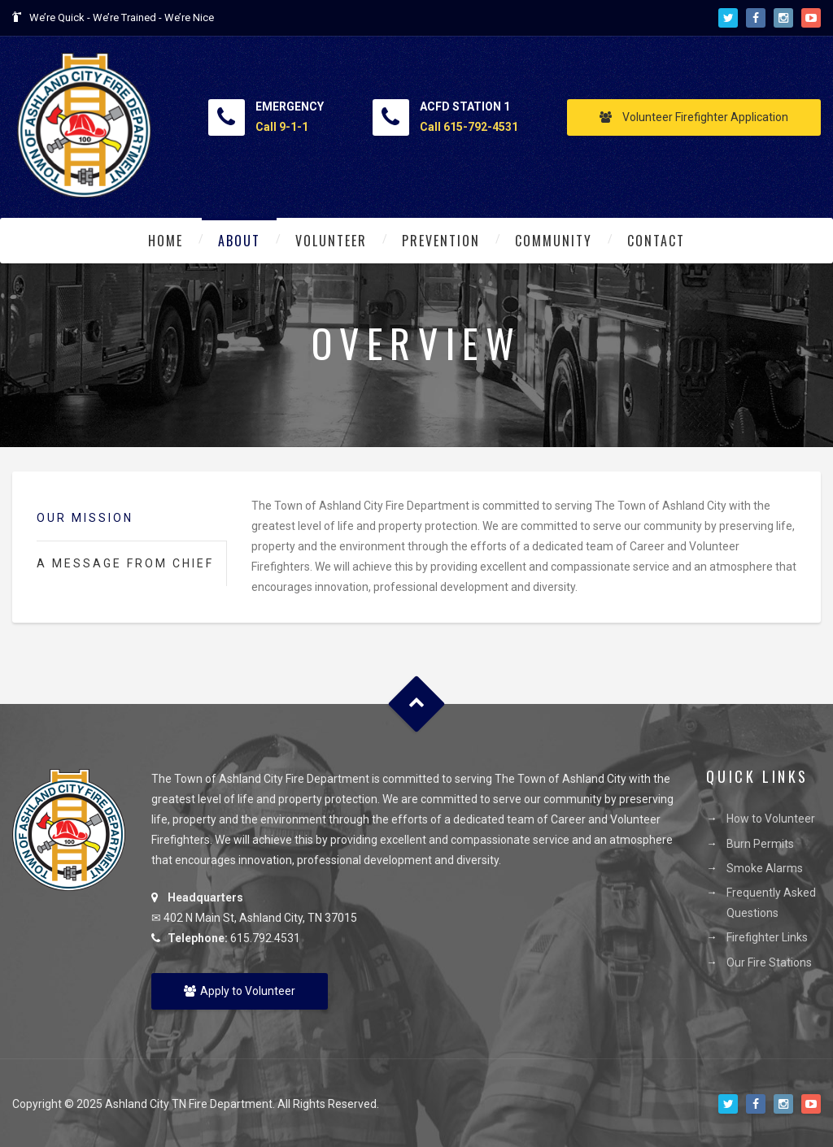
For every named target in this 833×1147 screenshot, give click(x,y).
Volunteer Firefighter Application (694, 117)
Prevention (441, 240)
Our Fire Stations (769, 962)
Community (553, 240)
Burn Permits (760, 843)
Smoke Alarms (764, 868)
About (239, 240)
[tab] (131, 518)
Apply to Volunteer (239, 990)
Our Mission (85, 517)
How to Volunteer (770, 818)
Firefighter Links (767, 937)
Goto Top (417, 703)
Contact (656, 240)
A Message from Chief (125, 563)
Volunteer (331, 240)
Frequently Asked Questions (771, 902)
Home (165, 240)
